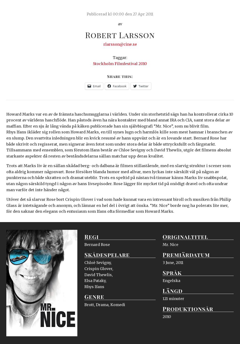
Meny (227, 8)
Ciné (17, 8)
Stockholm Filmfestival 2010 (120, 63)
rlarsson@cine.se (120, 44)
